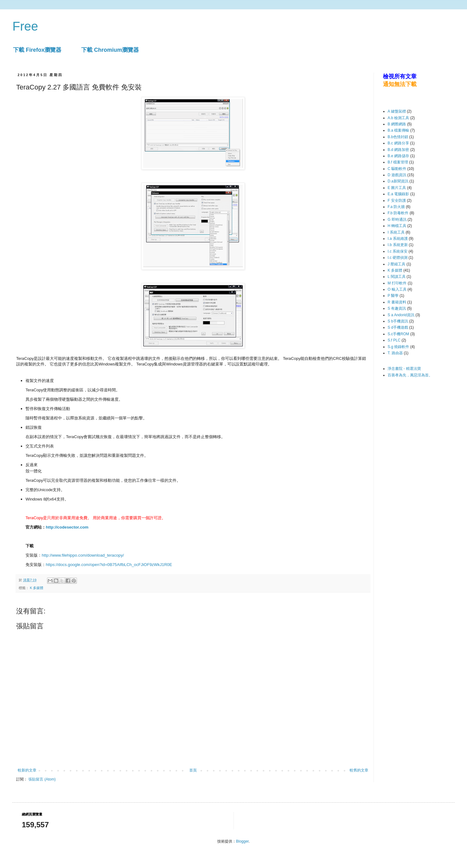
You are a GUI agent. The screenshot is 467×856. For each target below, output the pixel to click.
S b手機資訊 (398, 321)
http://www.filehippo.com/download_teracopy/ (83, 555)
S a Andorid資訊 (401, 315)
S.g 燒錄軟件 (398, 347)
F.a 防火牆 (396, 207)
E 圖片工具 (397, 188)
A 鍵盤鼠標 (397, 111)
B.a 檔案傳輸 (398, 130)
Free (25, 26)
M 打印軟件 (397, 283)
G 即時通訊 (397, 219)
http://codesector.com (67, 527)
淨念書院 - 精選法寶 (404, 368)
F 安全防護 (397, 200)
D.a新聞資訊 (398, 181)
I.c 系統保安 (398, 251)
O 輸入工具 (397, 289)
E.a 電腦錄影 (398, 194)
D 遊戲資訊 (397, 175)
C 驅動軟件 (397, 169)
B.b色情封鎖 (398, 137)
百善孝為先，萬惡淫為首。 (410, 375)
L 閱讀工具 (397, 276)
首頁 (193, 770)
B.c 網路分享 (398, 143)
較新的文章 (27, 770)
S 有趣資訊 (397, 308)
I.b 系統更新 (398, 245)
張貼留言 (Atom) (41, 779)
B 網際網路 (397, 124)
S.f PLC (394, 340)
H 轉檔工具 (397, 226)
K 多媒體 (36, 588)
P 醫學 (393, 295)
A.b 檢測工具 (398, 118)
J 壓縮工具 (396, 264)
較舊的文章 (359, 770)
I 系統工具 (396, 232)
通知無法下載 (400, 84)
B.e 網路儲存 (398, 156)
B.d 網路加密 (398, 150)
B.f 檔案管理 (398, 162)
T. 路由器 (395, 353)
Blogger (242, 841)
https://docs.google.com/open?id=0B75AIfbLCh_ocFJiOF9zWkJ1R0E (109, 564)
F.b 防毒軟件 (398, 213)
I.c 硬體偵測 (398, 257)
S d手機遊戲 (398, 327)
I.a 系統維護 (398, 238)
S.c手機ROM (398, 334)
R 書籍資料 (397, 302)
